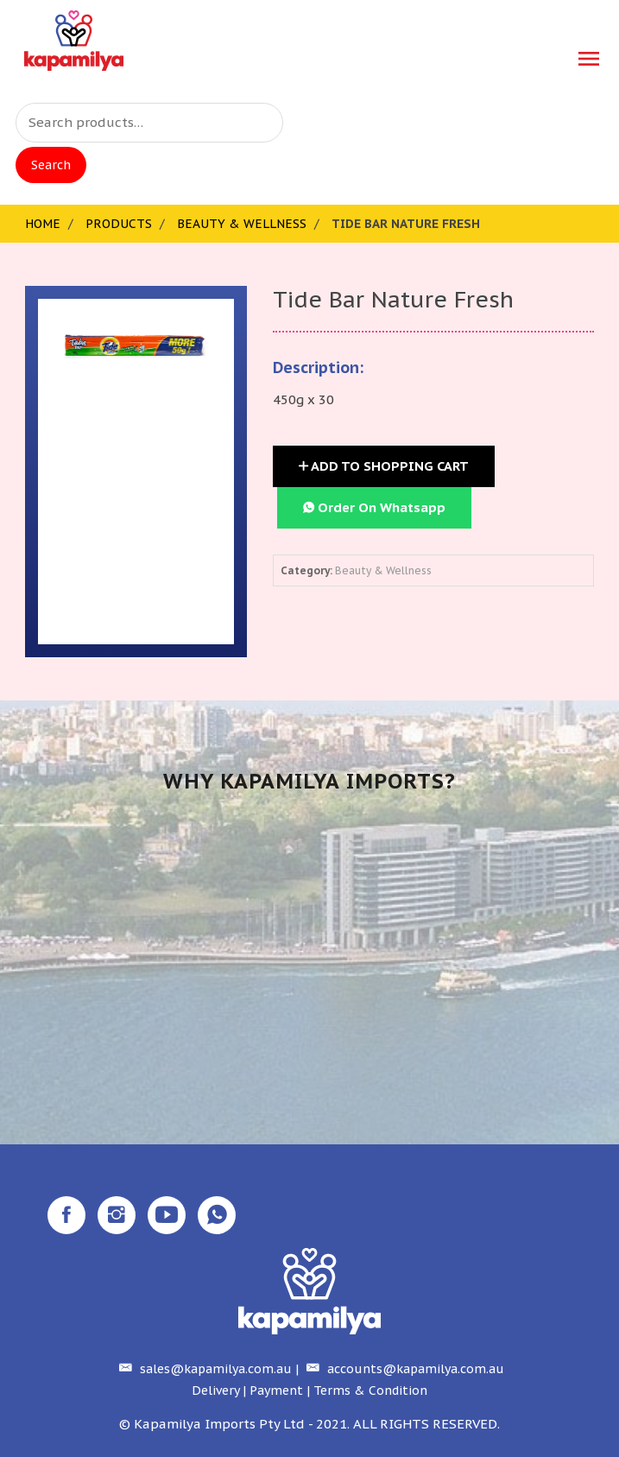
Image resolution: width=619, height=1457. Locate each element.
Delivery (215, 1390)
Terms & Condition (370, 1390)
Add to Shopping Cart (384, 466)
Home (42, 223)
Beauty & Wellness (241, 223)
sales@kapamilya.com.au (203, 1369)
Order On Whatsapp (374, 507)
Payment (276, 1390)
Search (51, 165)
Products (118, 223)
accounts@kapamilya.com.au (403, 1369)
